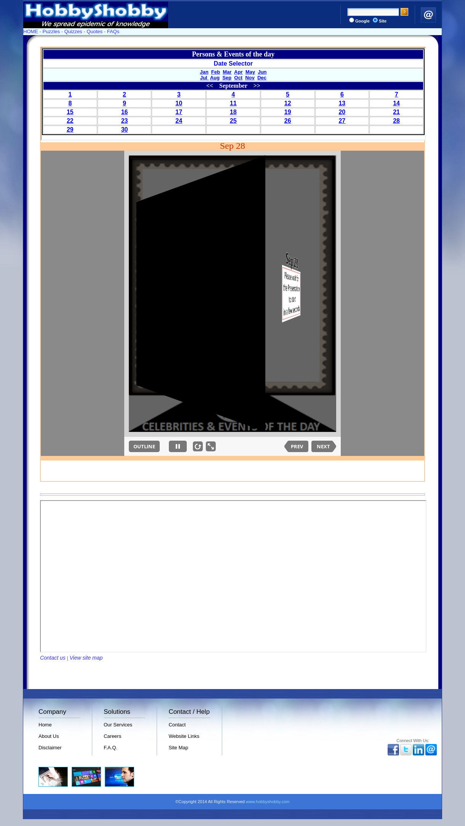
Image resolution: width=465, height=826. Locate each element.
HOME (30, 31)
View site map (86, 658)
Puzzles (51, 31)
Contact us (53, 658)
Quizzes (73, 31)
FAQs (113, 31)
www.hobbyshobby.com (268, 801)
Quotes (95, 31)
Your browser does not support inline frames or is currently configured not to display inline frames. (233, 93)
